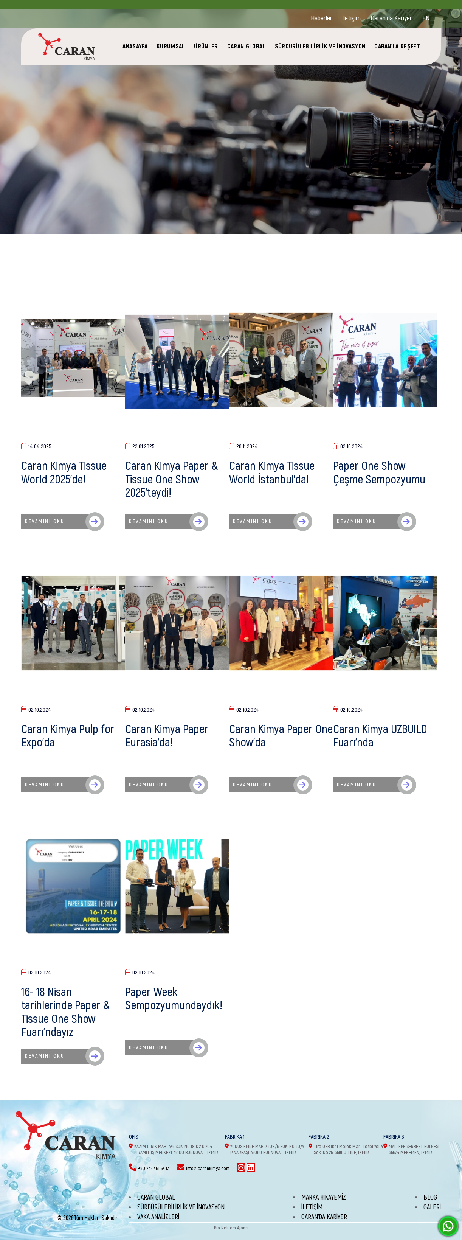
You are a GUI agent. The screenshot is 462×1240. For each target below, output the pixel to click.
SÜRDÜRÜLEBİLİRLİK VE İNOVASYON (320, 46)
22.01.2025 (140, 446)
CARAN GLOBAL (246, 46)
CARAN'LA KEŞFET (397, 46)
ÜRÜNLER (206, 46)
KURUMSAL (171, 46)
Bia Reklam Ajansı (231, 1227)
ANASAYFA (134, 46)
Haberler (321, 18)
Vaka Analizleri (158, 1216)
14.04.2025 (36, 446)
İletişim (352, 18)
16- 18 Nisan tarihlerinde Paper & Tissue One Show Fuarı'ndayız (67, 1012)
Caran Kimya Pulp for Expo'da (69, 736)
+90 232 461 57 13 (153, 1168)
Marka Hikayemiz (323, 1197)
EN (425, 18)
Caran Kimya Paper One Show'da (272, 736)
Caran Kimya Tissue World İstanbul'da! (273, 472)
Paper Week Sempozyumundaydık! (175, 999)
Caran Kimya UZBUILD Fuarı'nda (382, 736)
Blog (430, 1197)
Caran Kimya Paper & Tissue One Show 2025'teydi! (173, 479)
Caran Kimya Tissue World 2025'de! (65, 472)
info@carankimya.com (207, 1168)
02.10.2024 (348, 446)
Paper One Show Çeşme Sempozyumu (380, 472)
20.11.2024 (243, 446)
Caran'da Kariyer (391, 18)
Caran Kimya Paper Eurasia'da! (168, 736)
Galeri (432, 1207)
